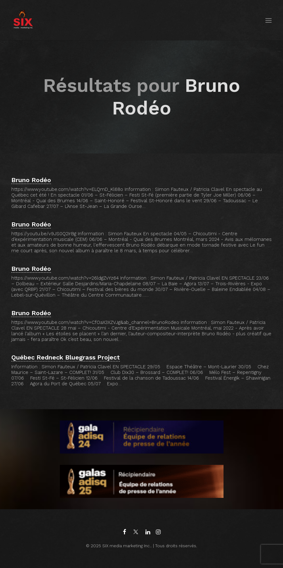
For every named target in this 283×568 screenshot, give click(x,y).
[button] (268, 20)
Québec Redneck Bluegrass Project (65, 357)
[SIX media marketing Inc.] (23, 20)
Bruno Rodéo (31, 180)
